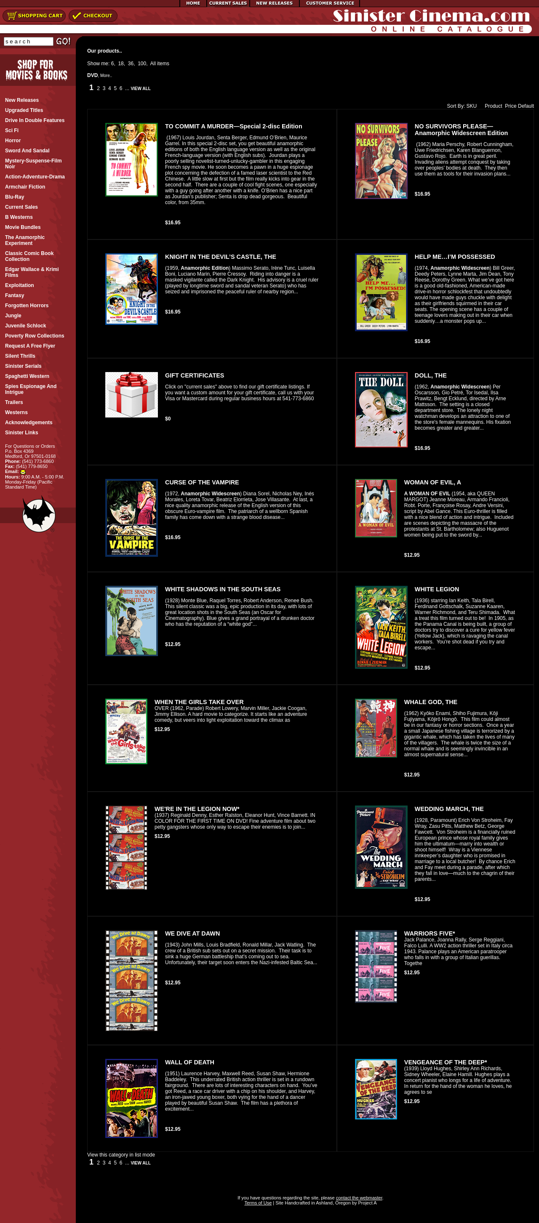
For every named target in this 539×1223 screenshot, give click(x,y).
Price (510, 106)
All (153, 63)
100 (142, 63)
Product (491, 106)
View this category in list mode (121, 1155)
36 (130, 63)
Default (526, 106)
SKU (472, 106)
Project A (366, 1202)
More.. (106, 75)
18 (120, 63)
